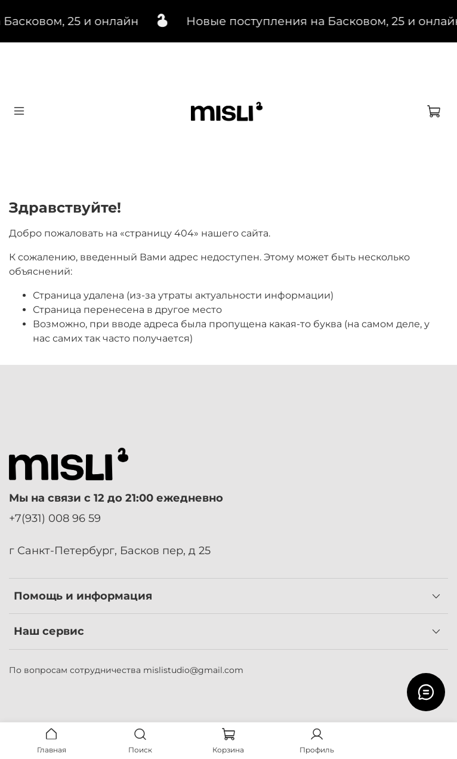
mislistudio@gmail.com (193, 670)
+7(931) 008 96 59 (55, 518)
